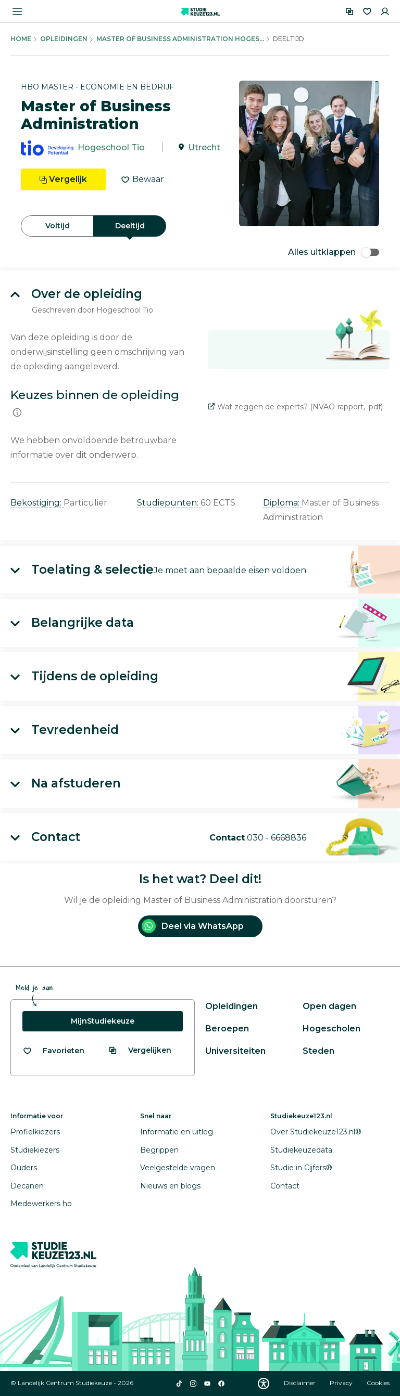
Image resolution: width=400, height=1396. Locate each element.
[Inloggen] (385, 11)
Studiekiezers (34, 1150)
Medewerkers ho (41, 1203)
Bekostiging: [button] (37, 503)
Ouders (23, 1167)
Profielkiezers (35, 1131)
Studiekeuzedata (301, 1150)
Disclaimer (300, 1383)
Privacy (342, 1383)
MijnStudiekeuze (102, 1021)
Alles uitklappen (333, 252)
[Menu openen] (17, 11)
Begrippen (159, 1150)
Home (20, 39)
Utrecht (204, 147)
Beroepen (227, 1028)
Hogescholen (331, 1028)
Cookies (378, 1383)
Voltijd (57, 225)
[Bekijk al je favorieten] (53, 1050)
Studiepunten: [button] (169, 503)
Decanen (27, 1186)
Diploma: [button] (282, 503)
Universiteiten (235, 1051)
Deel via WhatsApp (193, 926)
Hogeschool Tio (111, 147)
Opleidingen (64, 39)
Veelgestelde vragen (177, 1167)
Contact (284, 1186)
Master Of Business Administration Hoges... (180, 39)
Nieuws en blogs (170, 1186)
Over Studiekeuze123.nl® (315, 1131)
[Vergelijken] (349, 11)
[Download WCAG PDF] (263, 1383)
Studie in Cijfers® (301, 1167)
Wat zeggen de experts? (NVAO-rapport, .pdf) (295, 406)
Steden (318, 1051)
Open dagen (329, 1006)
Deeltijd (130, 225)
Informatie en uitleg (176, 1131)
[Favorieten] (367, 11)
